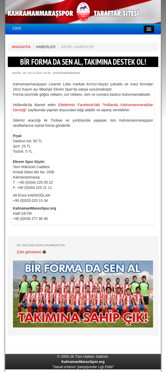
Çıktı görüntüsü (31, 252)
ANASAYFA (21, 47)
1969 (16, 28)
